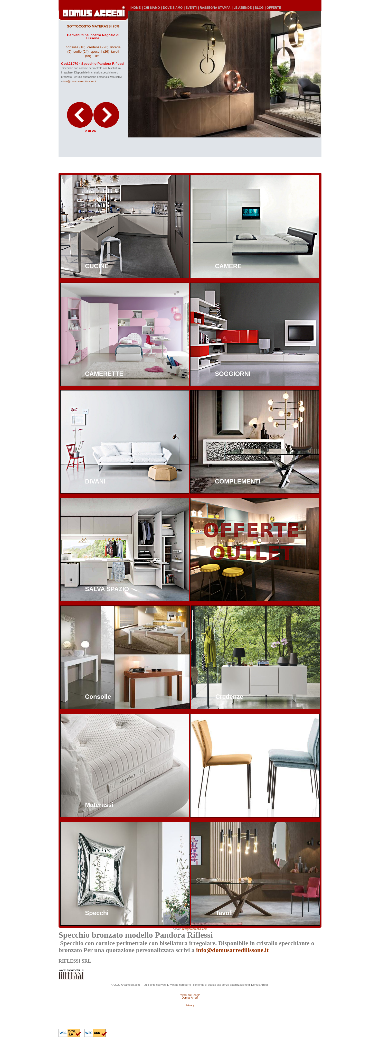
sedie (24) (81, 51)
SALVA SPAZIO (107, 588)
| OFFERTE (273, 8)
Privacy (190, 1005)
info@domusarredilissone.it (80, 81)
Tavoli (224, 912)
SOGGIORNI (233, 373)
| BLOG (258, 8)
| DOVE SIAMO (172, 8)
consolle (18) (75, 47)
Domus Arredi (190, 997)
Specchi (97, 912)
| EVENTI (190, 8)
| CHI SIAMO (151, 8)
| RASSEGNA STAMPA (214, 8)
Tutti (96, 56)
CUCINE (97, 266)
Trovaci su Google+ (190, 995)
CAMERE (228, 266)
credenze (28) (97, 47)
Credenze (229, 696)
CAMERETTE (104, 373)
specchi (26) (100, 51)
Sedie (223, 804)
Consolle (98, 696)
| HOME (135, 8)
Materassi (99, 804)
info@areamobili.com (194, 929)
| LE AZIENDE (242, 8)
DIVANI (95, 481)
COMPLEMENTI (237, 481)
